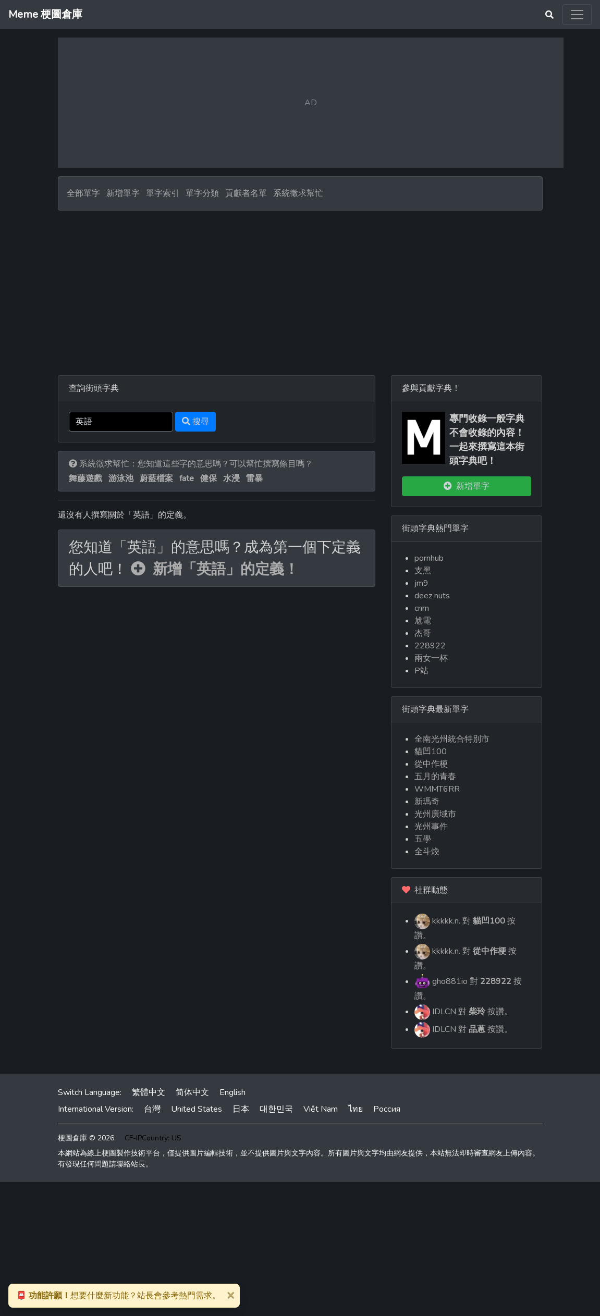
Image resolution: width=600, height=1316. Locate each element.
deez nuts (432, 595)
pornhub (429, 558)
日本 (240, 1109)
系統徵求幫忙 (298, 193)
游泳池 (120, 478)
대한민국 (276, 1109)
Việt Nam (320, 1109)
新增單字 (123, 193)
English (232, 1092)
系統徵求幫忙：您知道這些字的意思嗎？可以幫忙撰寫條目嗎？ (191, 464)
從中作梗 (431, 764)
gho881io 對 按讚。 (468, 988)
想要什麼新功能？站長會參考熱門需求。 (118, 1295)
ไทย (355, 1109)
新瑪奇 (426, 801)
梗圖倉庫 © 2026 (86, 1138)
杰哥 (422, 633)
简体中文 (192, 1092)
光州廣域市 (435, 814)
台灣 (152, 1109)
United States (196, 1109)
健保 (208, 478)
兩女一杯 (431, 658)
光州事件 (431, 826)
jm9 (421, 583)
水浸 (231, 478)
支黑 (422, 570)
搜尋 (195, 421)
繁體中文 (148, 1092)
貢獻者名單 (246, 193)
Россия (386, 1109)
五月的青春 (435, 776)
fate (186, 478)
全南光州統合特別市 (451, 739)
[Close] (230, 1294)
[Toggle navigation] (577, 14)
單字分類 (202, 193)
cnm (421, 608)
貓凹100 (430, 751)
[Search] (121, 422)
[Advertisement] (300, 289)
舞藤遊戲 (85, 478)
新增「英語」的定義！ (215, 569)
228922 (430, 645)
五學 (422, 839)
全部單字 (83, 193)
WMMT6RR (437, 789)
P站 (421, 671)
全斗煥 (426, 851)
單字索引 (162, 193)
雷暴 (254, 478)
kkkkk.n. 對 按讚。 (465, 927)
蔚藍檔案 (156, 478)
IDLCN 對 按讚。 (463, 1012)
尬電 (422, 620)
